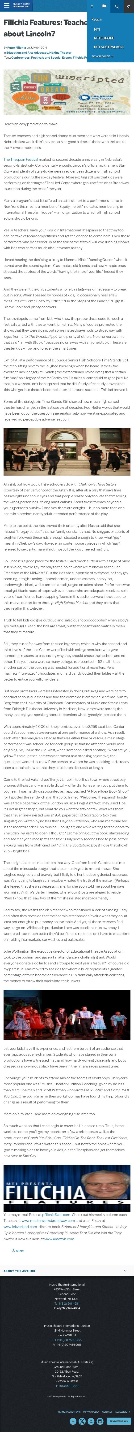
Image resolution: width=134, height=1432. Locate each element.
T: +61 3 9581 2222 (67, 1386)
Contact (107, 1411)
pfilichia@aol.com (56, 1214)
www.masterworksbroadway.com (48, 1220)
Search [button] (117, 6)
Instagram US (100, 1421)
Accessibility (122, 1411)
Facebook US (73, 1421)
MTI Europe (104, 38)
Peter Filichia (16, 47)
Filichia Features (85, 57)
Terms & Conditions (69, 1411)
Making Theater (60, 52)
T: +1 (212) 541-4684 (67, 1304)
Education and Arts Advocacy (27, 52)
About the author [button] (19, 1271)
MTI (97, 29)
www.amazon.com (59, 1239)
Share (20, 1251)
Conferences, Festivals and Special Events (41, 57)
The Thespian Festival (21, 159)
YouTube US (91, 1421)
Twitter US (82, 1421)
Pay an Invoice (101, 56)
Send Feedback (119, 1421)
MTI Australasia (109, 46)
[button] (103, 6)
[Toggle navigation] (5, 5)
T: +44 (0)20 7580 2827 (67, 1340)
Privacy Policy (91, 1411)
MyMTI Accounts (92, 6)
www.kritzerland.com (20, 1226)
